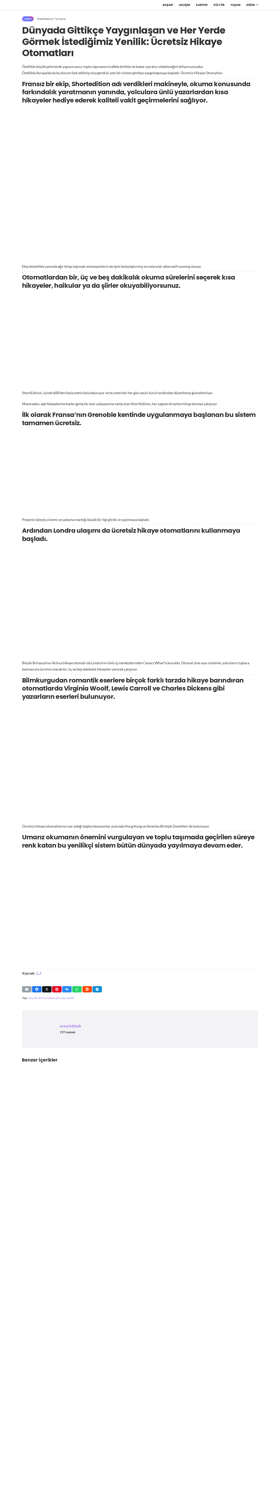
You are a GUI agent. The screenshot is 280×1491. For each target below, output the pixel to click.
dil (35, 997)
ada (31, 997)
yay (63, 997)
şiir (58, 997)
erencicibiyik (70, 1026)
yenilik (70, 997)
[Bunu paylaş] (37, 989)
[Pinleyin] (57, 989)
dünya (42, 997)
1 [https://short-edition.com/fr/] (37, 973)
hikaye (51, 997)
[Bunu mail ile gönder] (26, 989)
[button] (256, 5)
